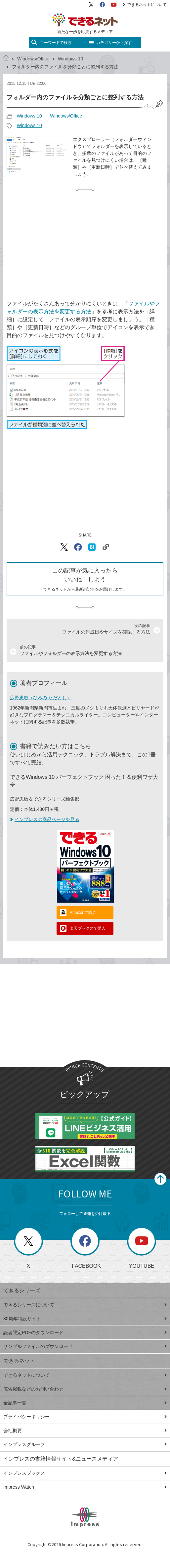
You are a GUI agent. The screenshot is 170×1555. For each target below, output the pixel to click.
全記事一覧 (85, 1402)
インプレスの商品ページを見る (44, 819)
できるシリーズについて (85, 1304)
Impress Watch (85, 1487)
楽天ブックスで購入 (88, 928)
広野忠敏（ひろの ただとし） (40, 697)
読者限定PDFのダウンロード (85, 1332)
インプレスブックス (85, 1473)
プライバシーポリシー (85, 1416)
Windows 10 (70, 58)
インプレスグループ (85, 1444)
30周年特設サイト (85, 1318)
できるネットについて (145, 4)
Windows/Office (33, 58)
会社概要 (85, 1430)
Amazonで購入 (83, 912)
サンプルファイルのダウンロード (85, 1346)
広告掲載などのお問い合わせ (85, 1389)
